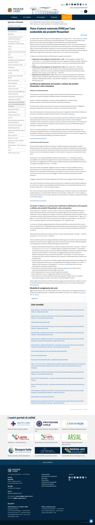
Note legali (44, 478)
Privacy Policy (45, 480)
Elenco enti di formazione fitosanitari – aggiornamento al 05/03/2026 (49, 359)
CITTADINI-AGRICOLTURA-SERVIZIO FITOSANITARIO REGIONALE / (53, 22)
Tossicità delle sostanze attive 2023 (40, 322)
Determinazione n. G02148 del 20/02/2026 (42, 397)
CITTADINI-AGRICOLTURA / (37, 22)
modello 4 (39, 197)
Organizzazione (46, 474)
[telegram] (81, 4)
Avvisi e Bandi (67, 17)
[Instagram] (69, 4)
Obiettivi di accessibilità (48, 484)
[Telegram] (83, 477)
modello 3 (56, 187)
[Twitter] (72, 4)
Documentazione (34, 285)
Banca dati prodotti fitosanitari (39, 355)
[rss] (86, 4)
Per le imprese (41, 17)
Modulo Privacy (68, 268)
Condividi (84, 35)
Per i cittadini (27, 17)
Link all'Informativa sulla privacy (38, 138)
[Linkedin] (78, 4)
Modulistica (72, 114)
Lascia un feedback (47, 462)
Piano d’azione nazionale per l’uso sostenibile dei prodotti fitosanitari (49, 351)
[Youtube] (75, 4)
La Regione (14, 17)
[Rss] (69, 479)
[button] (25, 28)
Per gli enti (54, 17)
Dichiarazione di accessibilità (49, 482)
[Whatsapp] (83, 4)
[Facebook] (67, 4)
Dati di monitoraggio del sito (49, 486)
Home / (31, 22)
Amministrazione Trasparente (49, 476)
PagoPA (68, 274)
